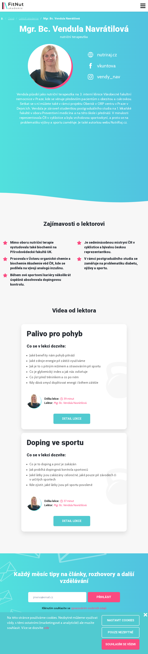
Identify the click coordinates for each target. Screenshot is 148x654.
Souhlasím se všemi (120, 644)
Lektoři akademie (29, 18)
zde (46, 628)
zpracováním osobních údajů (88, 608)
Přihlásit (104, 597)
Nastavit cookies (120, 620)
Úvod (11, 18)
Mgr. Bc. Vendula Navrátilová (70, 403)
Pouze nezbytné (120, 632)
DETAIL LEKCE (71, 418)
